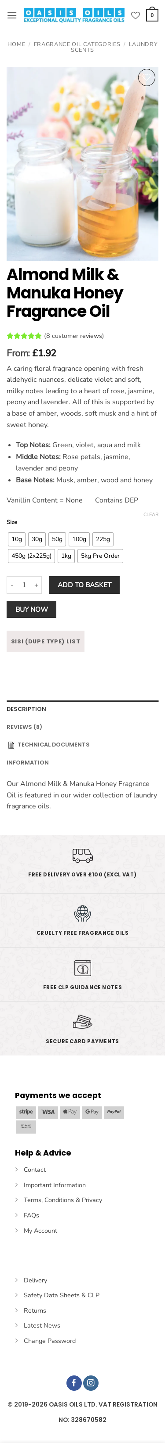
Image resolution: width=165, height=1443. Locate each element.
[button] (12, 15)
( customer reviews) (74, 336)
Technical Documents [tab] (48, 745)
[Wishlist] (135, 15)
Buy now (31, 609)
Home (16, 44)
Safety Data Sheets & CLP (61, 1295)
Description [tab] (26, 709)
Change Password (50, 1340)
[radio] (16, 539)
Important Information (55, 1185)
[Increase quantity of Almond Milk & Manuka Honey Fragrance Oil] (36, 585)
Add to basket (84, 584)
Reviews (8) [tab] (24, 727)
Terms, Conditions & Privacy (63, 1199)
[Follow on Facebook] (74, 1383)
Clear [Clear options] (150, 515)
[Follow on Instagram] (91, 1383)
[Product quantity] (24, 585)
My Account (40, 1230)
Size (12, 523)
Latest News (42, 1325)
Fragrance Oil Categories (77, 44)
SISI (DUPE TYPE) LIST (46, 641)
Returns (35, 1310)
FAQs (31, 1215)
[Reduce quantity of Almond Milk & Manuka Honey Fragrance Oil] (12, 585)
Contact (35, 1169)
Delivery (35, 1280)
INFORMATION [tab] (28, 762)
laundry (145, 795)
